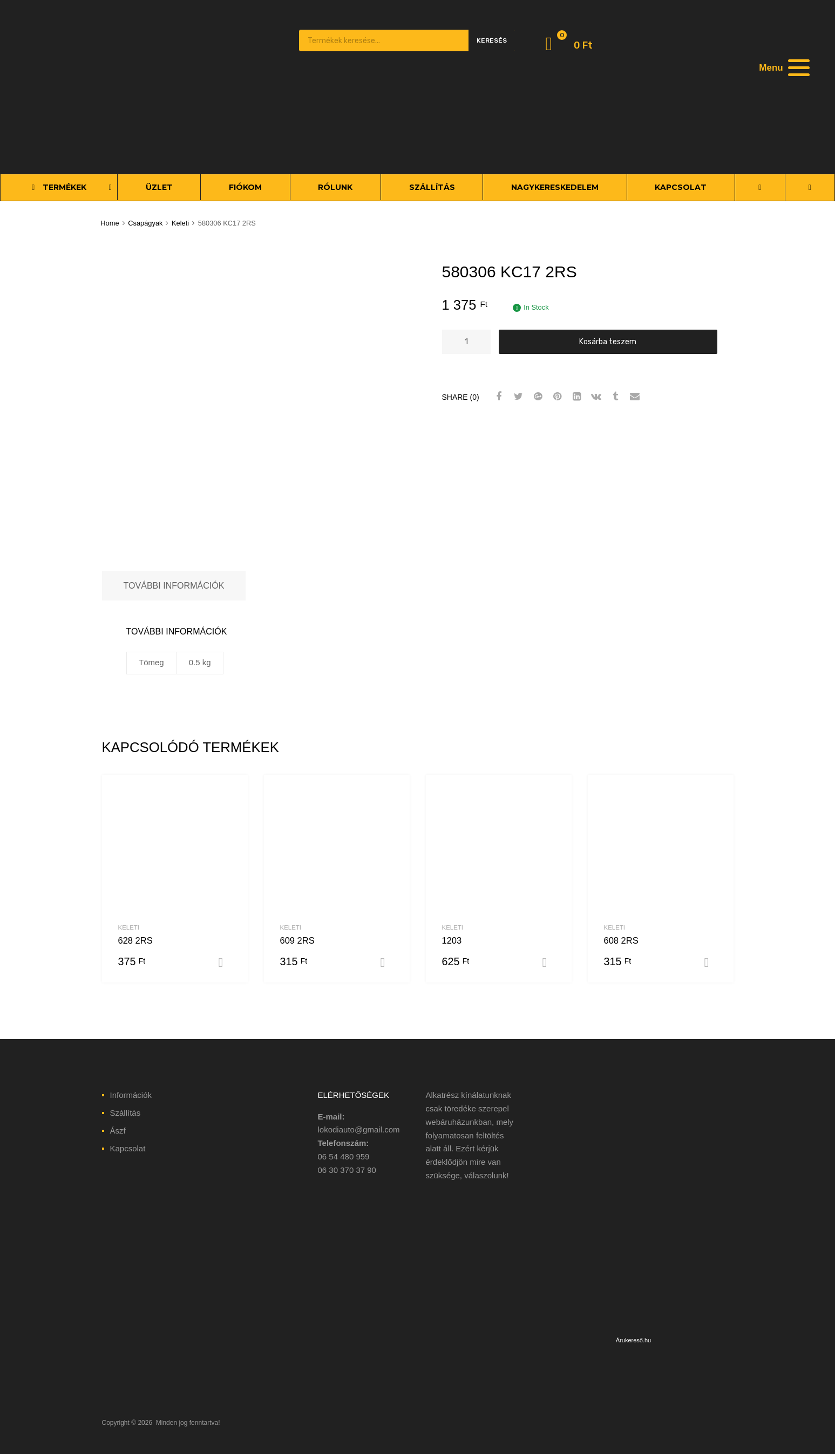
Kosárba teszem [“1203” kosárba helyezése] (548, 962)
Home (109, 223)
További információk (174, 585)
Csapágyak (145, 223)
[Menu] (783, 67)
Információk (131, 1095)
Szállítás (125, 1112)
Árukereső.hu (633, 1340)
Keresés (492, 40)
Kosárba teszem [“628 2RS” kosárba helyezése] (225, 962)
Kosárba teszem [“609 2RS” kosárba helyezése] (387, 962)
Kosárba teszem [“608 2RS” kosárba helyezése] (710, 962)
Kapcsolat (128, 1148)
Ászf (118, 1130)
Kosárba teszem (607, 341)
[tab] (174, 585)
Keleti (180, 223)
